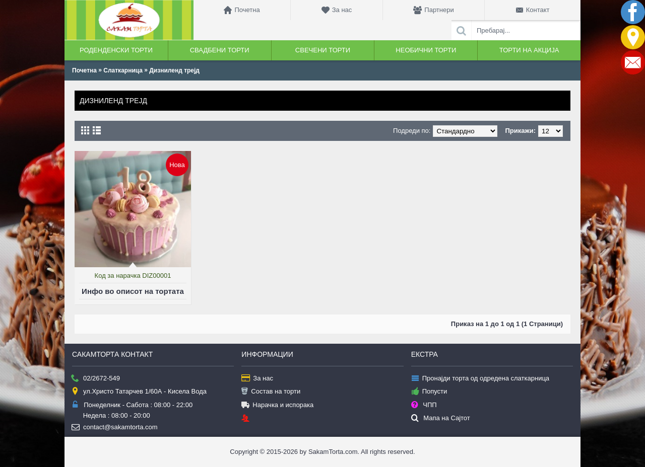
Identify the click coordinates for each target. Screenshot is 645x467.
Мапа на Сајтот (440, 418)
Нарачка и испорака (277, 405)
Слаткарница (123, 70)
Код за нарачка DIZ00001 (133, 275)
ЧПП (424, 405)
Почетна (84, 70)
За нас (257, 378)
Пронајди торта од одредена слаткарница (480, 378)
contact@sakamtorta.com (115, 427)
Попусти (429, 391)
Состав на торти (270, 391)
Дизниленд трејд (174, 70)
